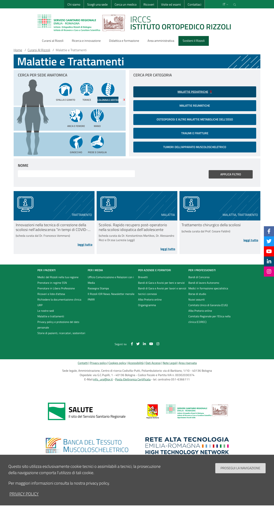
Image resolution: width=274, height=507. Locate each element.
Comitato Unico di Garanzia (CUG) (208, 307)
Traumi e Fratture (194, 133)
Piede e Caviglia (97, 152)
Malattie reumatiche (194, 105)
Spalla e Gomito (65, 100)
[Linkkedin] (269, 261)
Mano (97, 126)
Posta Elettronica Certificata (133, 381)
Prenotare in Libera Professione (56, 290)
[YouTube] (269, 251)
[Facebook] (269, 231)
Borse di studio (197, 295)
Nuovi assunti (196, 301)
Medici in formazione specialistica (208, 290)
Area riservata (188, 364)
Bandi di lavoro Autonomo (203, 284)
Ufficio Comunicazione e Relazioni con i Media (111, 281)
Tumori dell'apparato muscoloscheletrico (194, 147)
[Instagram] (269, 271)
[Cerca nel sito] (234, 4)
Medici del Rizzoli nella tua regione (57, 279)
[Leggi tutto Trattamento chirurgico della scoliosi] (220, 241)
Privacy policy (98, 364)
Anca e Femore (76, 126)
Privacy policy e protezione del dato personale (58, 326)
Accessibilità (136, 364)
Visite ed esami (171, 4)
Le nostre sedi (45, 312)
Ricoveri (148, 4)
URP (39, 307)
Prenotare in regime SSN (52, 284)
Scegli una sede (97, 4)
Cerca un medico (125, 4)
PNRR (91, 301)
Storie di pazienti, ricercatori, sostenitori (61, 335)
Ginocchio (76, 152)
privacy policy (24, 494)
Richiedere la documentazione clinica (59, 301)
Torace (86, 100)
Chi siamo (73, 4)
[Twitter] (269, 241)
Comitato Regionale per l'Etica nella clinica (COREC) (209, 321)
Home (18, 50)
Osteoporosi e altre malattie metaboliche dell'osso (195, 119)
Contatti (83, 364)
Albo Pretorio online (150, 301)
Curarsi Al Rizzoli (39, 50)
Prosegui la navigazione (240, 467)
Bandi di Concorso (199, 279)
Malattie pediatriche (193, 92)
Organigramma (147, 307)
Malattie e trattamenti (50, 318)
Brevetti (143, 279)
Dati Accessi (153, 364)
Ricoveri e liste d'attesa (51, 295)
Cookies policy (117, 364)
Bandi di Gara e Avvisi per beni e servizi (161, 284)
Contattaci (194, 4)
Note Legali (170, 364)
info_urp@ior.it (103, 381)
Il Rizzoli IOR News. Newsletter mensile (111, 295)
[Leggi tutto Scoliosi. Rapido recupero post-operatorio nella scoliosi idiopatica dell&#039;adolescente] (137, 251)
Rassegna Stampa (98, 290)
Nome (23, 165)
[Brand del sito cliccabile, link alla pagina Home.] (137, 22)
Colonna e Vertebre (108, 100)
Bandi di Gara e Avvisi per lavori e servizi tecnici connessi (162, 293)
